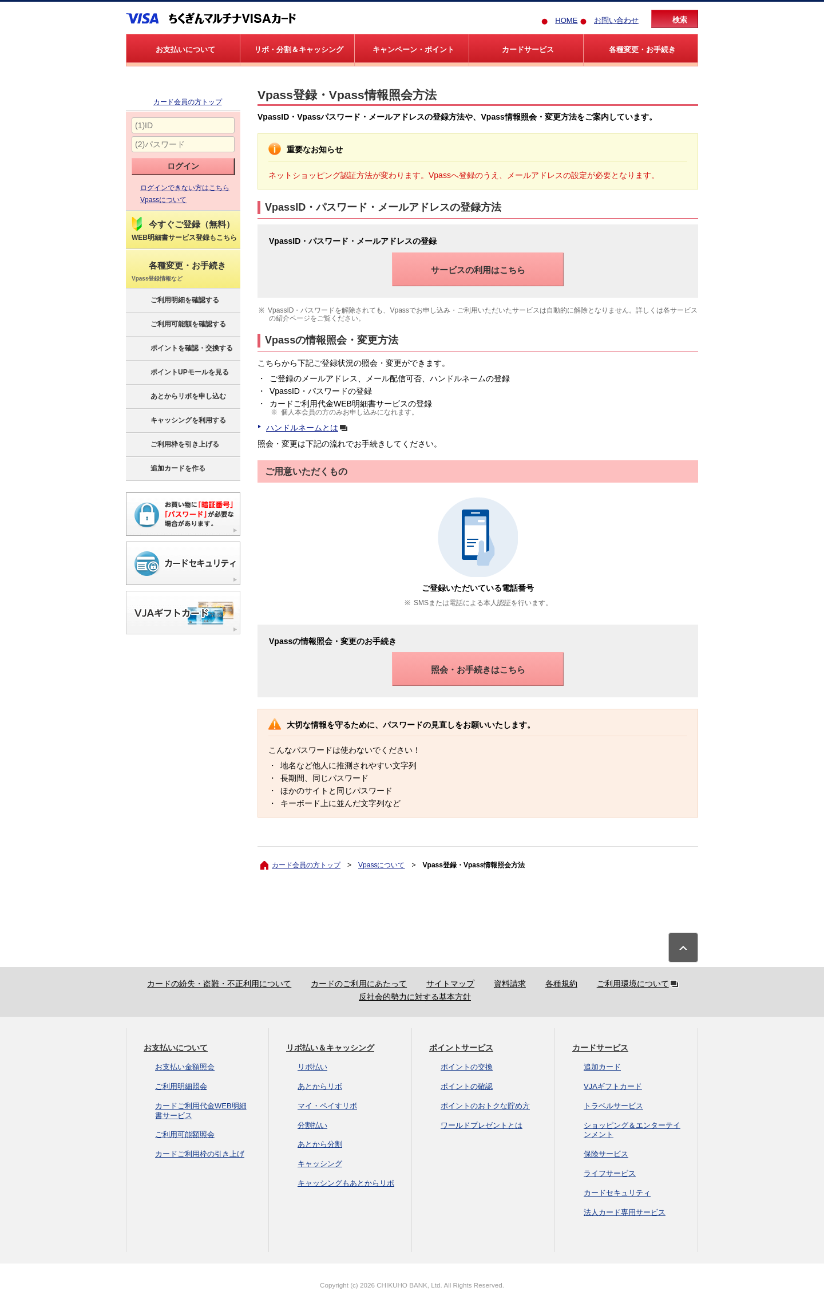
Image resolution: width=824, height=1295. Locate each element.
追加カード (602, 1067)
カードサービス (600, 1047)
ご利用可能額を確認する (178, 324)
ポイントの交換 (467, 1067)
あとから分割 (320, 1144)
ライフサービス (610, 1173)
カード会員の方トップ (187, 102)
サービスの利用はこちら (478, 270)
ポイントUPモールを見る (179, 372)
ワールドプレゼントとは (481, 1125)
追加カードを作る (167, 468)
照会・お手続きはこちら (478, 669)
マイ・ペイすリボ (327, 1105)
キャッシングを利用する (178, 420)
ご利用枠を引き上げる (174, 444)
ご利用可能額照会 (185, 1134)
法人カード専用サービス (624, 1212)
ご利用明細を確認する (174, 300)
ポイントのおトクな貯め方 (485, 1105)
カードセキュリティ (617, 1193)
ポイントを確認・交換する (181, 348)
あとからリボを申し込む (178, 396)
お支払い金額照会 (185, 1067)
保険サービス (606, 1154)
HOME (566, 20)
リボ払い (312, 1067)
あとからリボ (320, 1086)
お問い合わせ (616, 20)
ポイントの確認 (467, 1086)
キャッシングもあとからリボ (346, 1183)
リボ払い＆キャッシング (330, 1047)
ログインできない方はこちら (184, 188)
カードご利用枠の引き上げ (199, 1154)
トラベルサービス (613, 1105)
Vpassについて (163, 200)
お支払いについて (176, 1047)
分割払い (312, 1125)
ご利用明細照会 (181, 1086)
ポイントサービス (461, 1047)
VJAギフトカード (613, 1086)
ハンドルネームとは (309, 427)
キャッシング (320, 1163)
